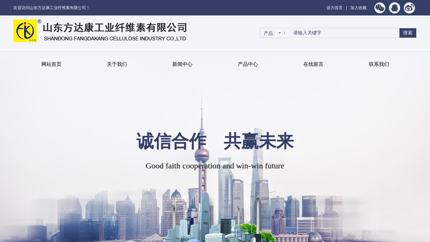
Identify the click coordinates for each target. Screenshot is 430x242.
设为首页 (335, 7)
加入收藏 (358, 7)
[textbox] (345, 33)
